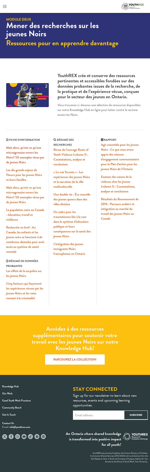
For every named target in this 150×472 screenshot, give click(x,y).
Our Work (7, 393)
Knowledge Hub (10, 386)
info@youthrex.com (20, 427)
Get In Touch (9, 415)
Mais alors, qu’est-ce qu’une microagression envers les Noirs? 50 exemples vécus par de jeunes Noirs (25, 155)
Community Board (11, 407)
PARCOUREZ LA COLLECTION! (75, 359)
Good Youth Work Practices (16, 400)
